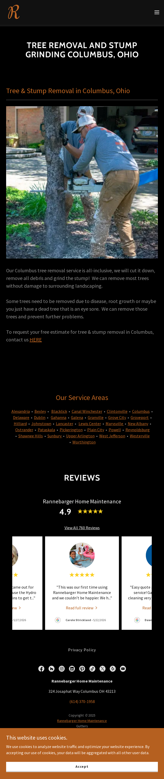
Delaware (21, 415)
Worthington (84, 440)
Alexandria (20, 409)
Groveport (140, 415)
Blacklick (59, 409)
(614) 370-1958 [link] (82, 699)
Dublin (39, 415)
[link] (14, 12)
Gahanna (58, 415)
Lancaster (64, 421)
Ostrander (24, 427)
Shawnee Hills (30, 434)
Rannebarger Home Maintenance (82, 719)
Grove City (117, 415)
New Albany (138, 421)
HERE (36, 337)
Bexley (40, 409)
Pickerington (71, 427)
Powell (115, 427)
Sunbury (54, 434)
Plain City (95, 427)
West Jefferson (112, 434)
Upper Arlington (80, 434)
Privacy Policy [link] (82, 648)
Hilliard (20, 421)
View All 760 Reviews (82, 525)
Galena (77, 415)
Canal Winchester (87, 409)
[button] (157, 12)
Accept (82, 766)
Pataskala (46, 427)
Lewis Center (90, 421)
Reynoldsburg (137, 427)
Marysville (115, 421)
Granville (96, 415)
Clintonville (117, 409)
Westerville (140, 434)
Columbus (141, 409)
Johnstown (41, 421)
